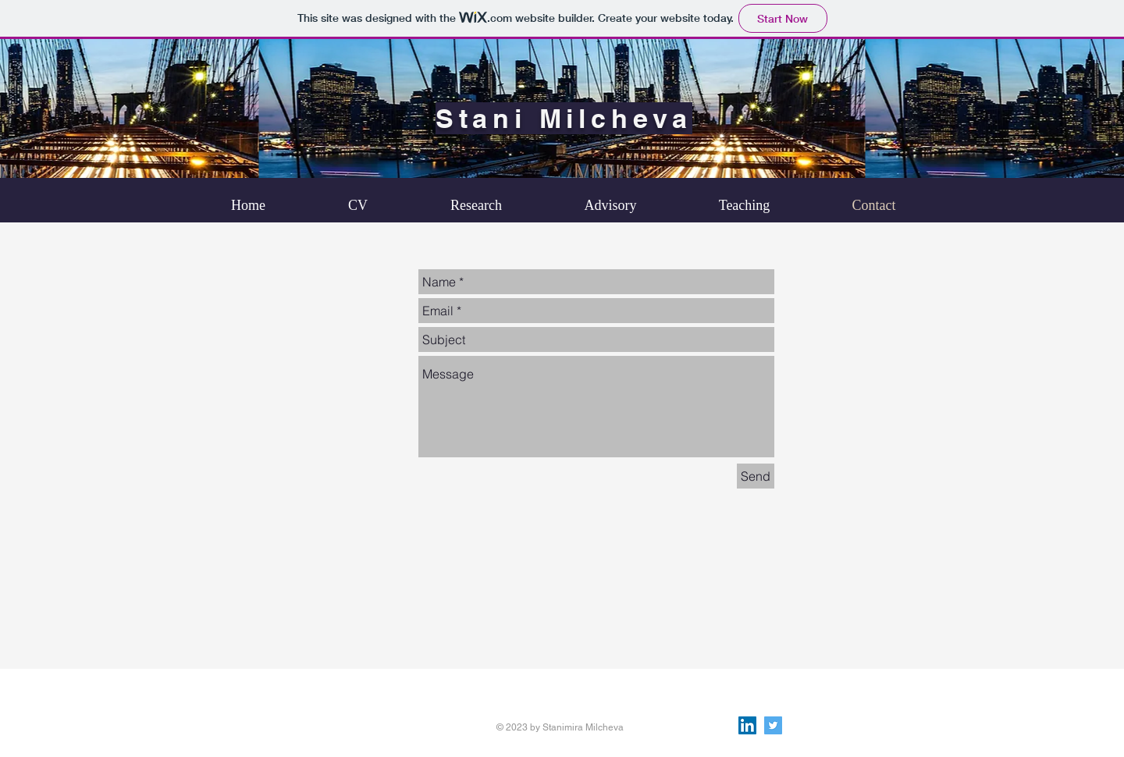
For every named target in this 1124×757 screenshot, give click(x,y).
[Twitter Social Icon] (773, 725)
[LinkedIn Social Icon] (747, 725)
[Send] (755, 476)
